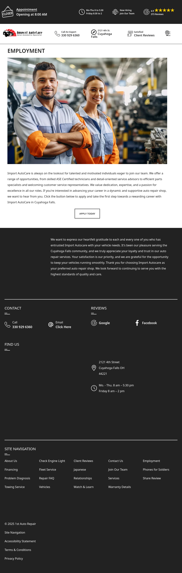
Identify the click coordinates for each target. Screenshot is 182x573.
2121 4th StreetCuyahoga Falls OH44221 (111, 368)
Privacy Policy (14, 559)
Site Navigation (15, 532)
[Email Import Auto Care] (69, 325)
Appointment (26, 9)
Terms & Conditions (18, 550)
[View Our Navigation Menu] (168, 33)
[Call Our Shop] (26, 325)
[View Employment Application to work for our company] (122, 12)
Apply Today (87, 213)
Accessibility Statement (20, 541)
